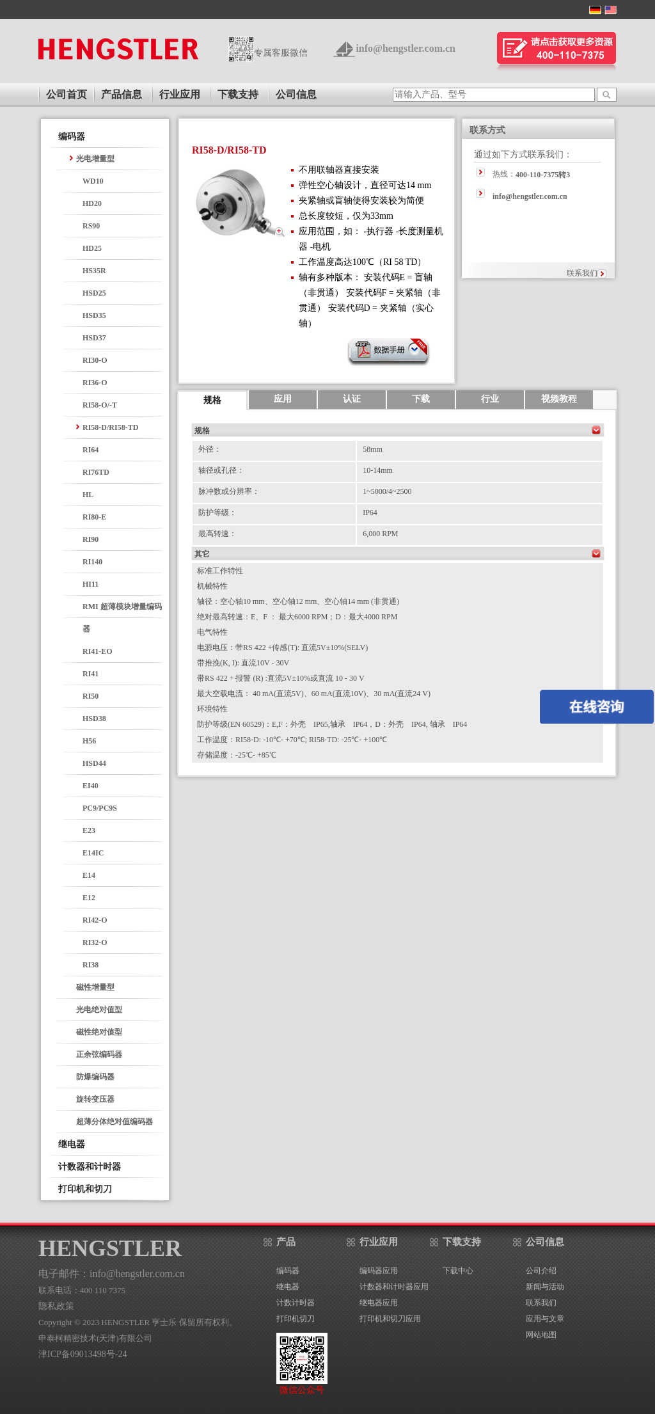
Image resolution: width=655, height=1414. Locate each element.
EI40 (91, 785)
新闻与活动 (545, 1286)
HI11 (91, 584)
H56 (89, 740)
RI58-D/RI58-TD (110, 427)
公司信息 (296, 94)
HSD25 (94, 293)
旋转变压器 (95, 1099)
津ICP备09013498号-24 (82, 1354)
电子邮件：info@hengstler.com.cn (111, 1273)
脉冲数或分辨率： (229, 491)
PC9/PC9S (100, 808)
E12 (89, 897)
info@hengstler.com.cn (405, 48)
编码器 (71, 136)
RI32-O (95, 942)
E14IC (93, 852)
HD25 (92, 248)
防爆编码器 (95, 1076)
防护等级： (217, 512)
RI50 (91, 696)
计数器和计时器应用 (394, 1286)
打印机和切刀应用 (390, 1318)
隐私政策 (56, 1306)
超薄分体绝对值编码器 (114, 1121)
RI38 (91, 964)
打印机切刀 (295, 1318)
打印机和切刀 (85, 1189)
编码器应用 (378, 1270)
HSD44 (94, 763)
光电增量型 (95, 158)
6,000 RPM (380, 533)
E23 (89, 830)
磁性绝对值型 (99, 1032)
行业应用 (179, 94)
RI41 (91, 673)
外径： (209, 449)
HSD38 (94, 718)
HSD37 (94, 337)
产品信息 (121, 94)
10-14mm (378, 470)
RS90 (91, 225)
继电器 (71, 1144)
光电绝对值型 (99, 1009)
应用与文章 (545, 1318)
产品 (286, 1242)
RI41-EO (98, 651)
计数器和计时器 (89, 1167)
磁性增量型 (95, 987)
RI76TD (96, 472)
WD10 (93, 181)
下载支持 (237, 94)
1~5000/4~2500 (387, 491)
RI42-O (95, 920)
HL (88, 494)
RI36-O (95, 382)
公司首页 (66, 94)
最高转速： (217, 533)
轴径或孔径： (221, 470)
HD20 (92, 203)
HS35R (94, 270)
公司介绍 (541, 1270)
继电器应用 (378, 1302)
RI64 (91, 449)
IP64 (370, 512)
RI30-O (95, 360)
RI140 (92, 561)
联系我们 (582, 273)
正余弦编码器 (99, 1054)
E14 (89, 875)
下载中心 (458, 1270)
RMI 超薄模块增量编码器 (122, 617)
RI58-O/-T (100, 405)
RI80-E (94, 516)
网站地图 (541, 1334)
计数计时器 (295, 1302)
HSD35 (94, 315)
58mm (373, 449)
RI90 (91, 539)
